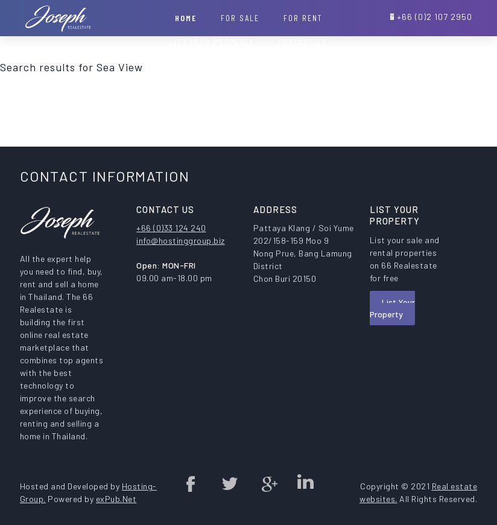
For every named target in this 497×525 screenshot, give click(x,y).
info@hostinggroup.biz (180, 240)
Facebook (191, 483)
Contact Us (302, 42)
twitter (229, 483)
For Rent (302, 18)
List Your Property (392, 308)
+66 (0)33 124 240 (171, 228)
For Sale (240, 18)
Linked (305, 483)
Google (267, 483)
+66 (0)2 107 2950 (434, 16)
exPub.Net (116, 499)
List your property (211, 42)
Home (186, 18)
